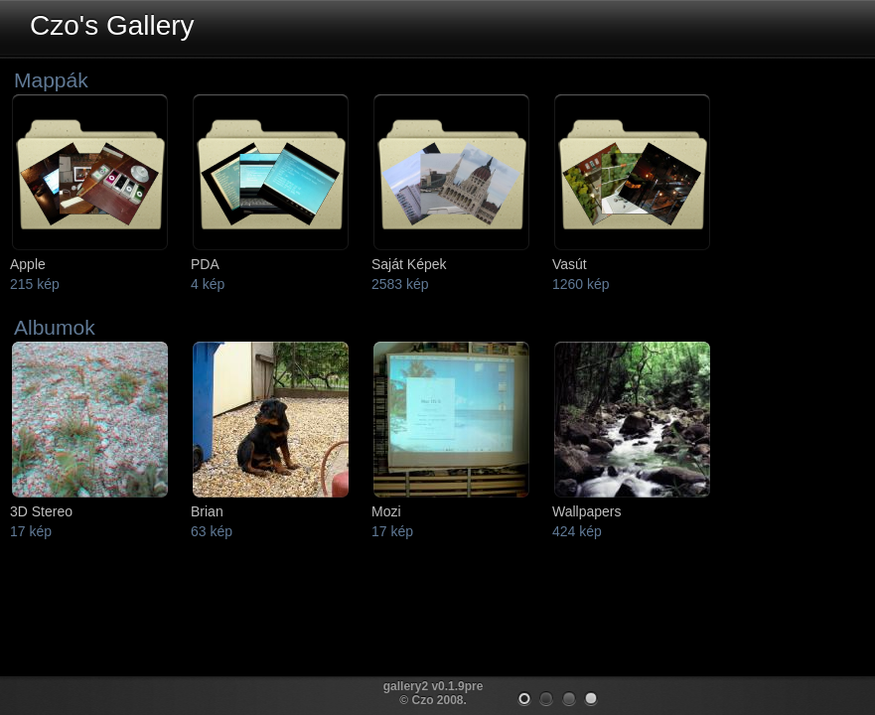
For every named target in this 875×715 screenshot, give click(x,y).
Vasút (569, 264)
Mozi (386, 511)
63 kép (211, 531)
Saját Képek (409, 264)
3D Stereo (41, 511)
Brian (207, 511)
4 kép (207, 284)
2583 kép (400, 284)
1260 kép (581, 284)
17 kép (31, 531)
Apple (28, 264)
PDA (205, 264)
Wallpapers (587, 511)
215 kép (35, 284)
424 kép (577, 531)
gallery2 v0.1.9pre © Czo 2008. (433, 693)
